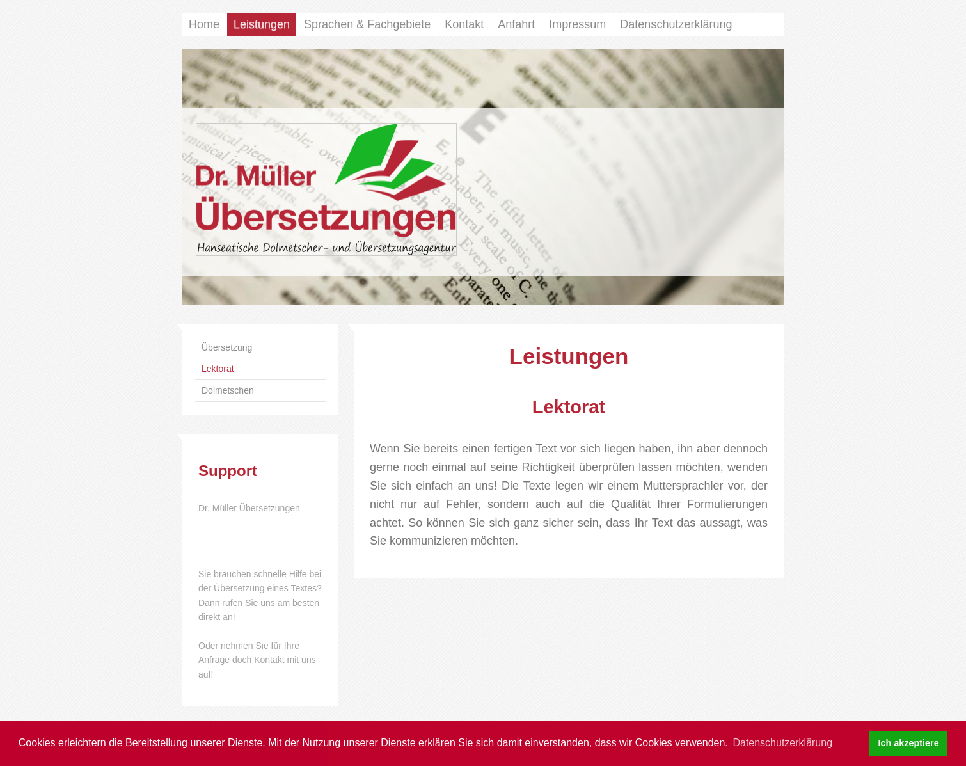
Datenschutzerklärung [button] (782, 742)
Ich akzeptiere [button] (908, 743)
